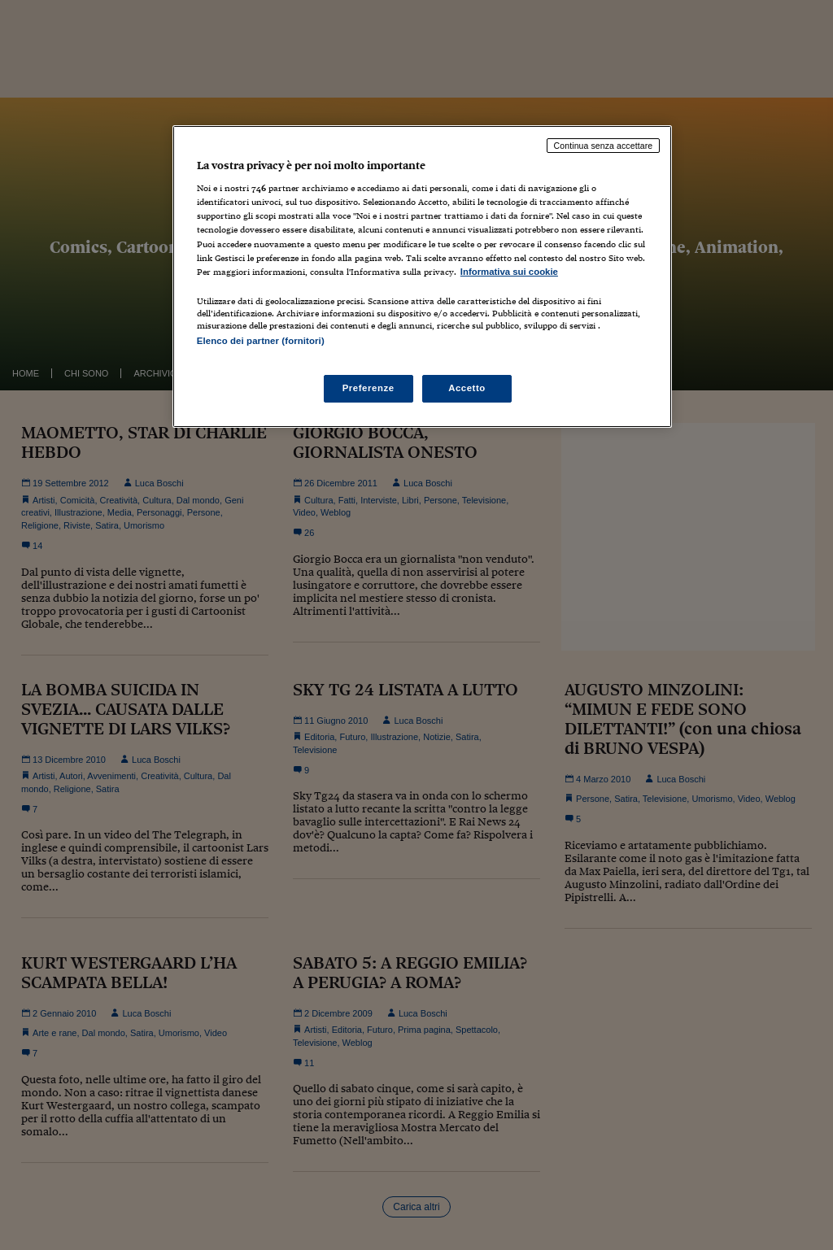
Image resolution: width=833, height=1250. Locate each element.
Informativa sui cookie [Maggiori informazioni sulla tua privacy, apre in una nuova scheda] (509, 272)
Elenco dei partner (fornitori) (261, 341)
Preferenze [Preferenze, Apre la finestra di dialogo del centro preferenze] (368, 388)
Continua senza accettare (603, 145)
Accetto (467, 388)
